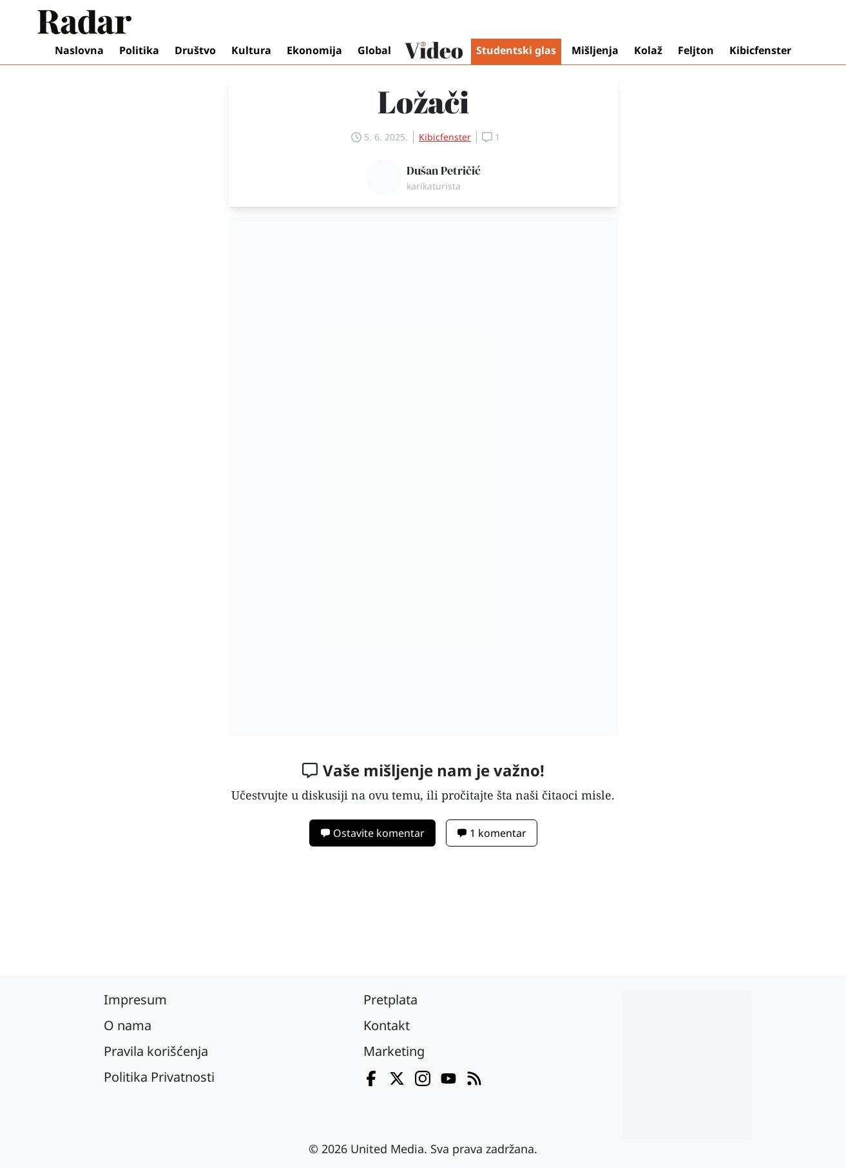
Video (433, 51)
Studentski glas (516, 50)
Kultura (251, 50)
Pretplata (390, 999)
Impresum (135, 999)
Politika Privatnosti (159, 1077)
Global (374, 50)
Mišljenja (595, 50)
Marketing (394, 1051)
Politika (139, 50)
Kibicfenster (760, 50)
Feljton (696, 50)
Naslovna (79, 50)
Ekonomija (314, 50)
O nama (127, 1025)
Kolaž (648, 50)
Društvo (195, 50)
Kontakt (386, 1025)
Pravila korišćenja (156, 1051)
